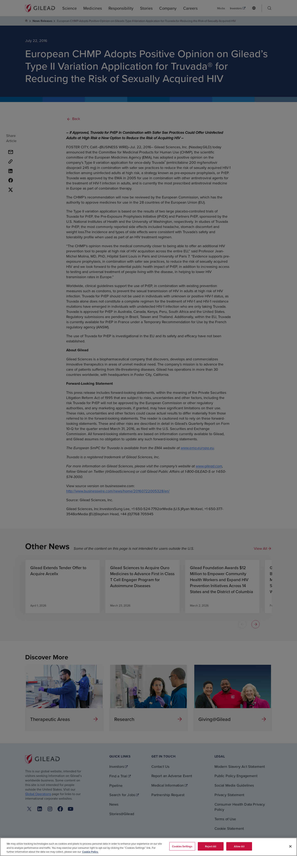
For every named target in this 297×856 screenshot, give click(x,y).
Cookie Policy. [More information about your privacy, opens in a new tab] (90, 852)
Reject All (210, 846)
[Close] (290, 846)
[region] (148, 847)
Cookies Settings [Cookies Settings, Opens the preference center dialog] (182, 846)
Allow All (239, 846)
